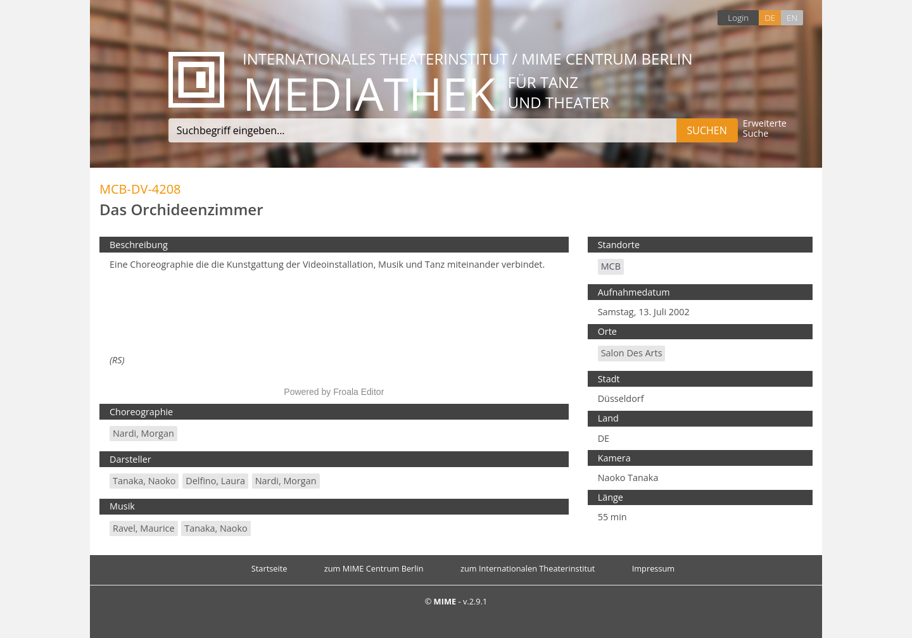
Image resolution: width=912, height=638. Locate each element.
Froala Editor (358, 392)
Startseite (269, 568)
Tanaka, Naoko (144, 481)
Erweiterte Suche (765, 128)
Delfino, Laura (215, 481)
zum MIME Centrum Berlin (374, 568)
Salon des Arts (631, 353)
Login (738, 17)
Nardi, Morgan (143, 433)
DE (769, 17)
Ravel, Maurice (144, 528)
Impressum (653, 568)
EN (792, 17)
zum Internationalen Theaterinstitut (527, 568)
